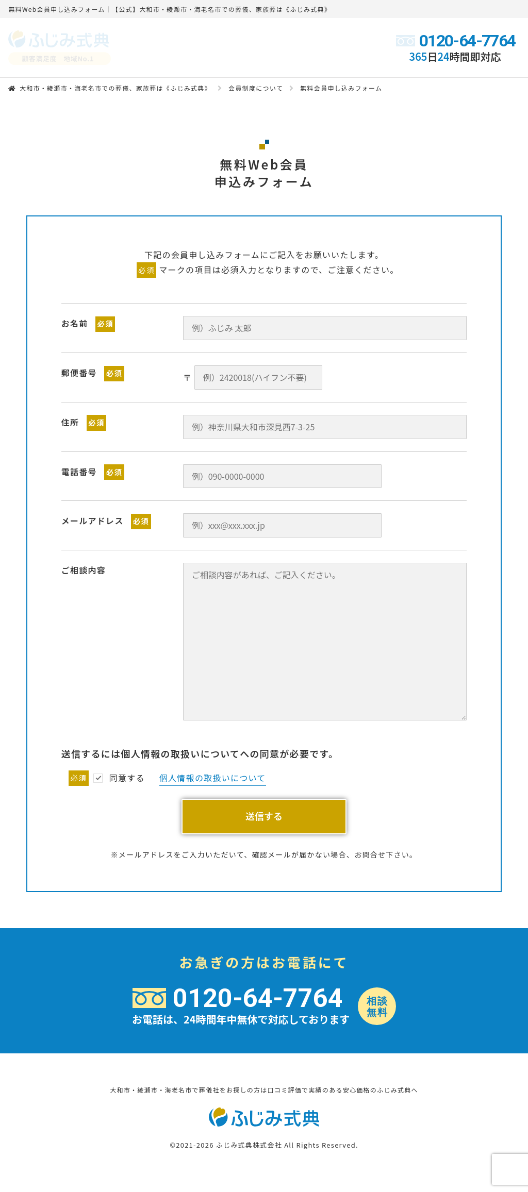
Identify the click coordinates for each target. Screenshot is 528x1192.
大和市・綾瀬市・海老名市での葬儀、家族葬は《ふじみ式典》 (115, 87)
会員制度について (255, 87)
